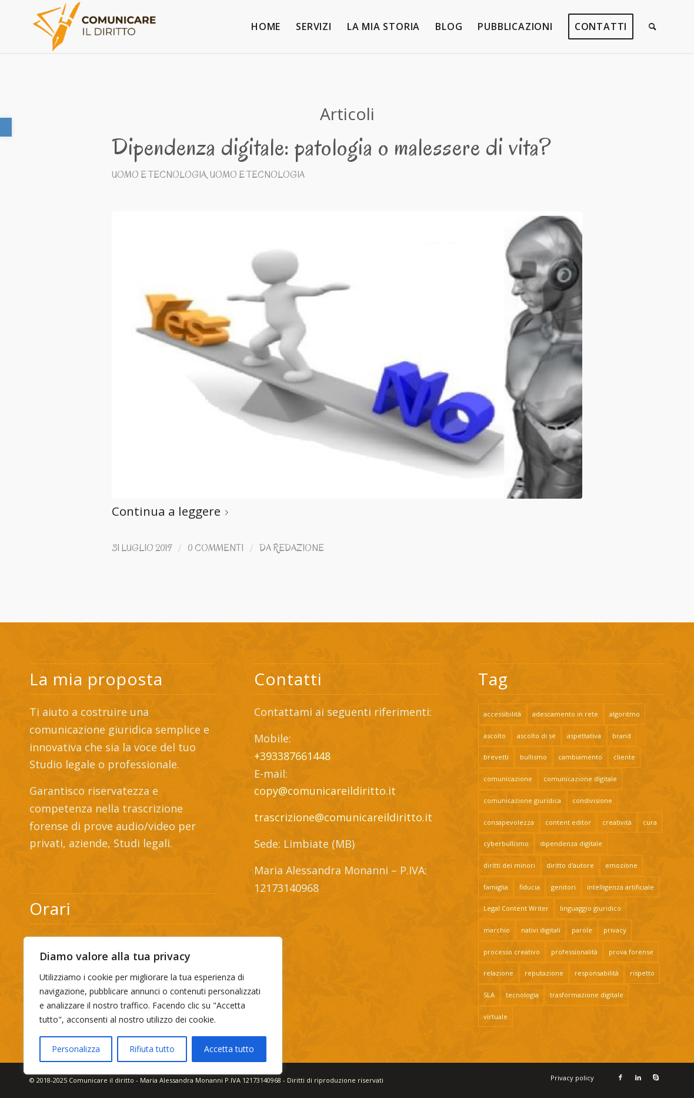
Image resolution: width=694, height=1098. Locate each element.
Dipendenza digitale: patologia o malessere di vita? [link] (331, 147)
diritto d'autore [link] (570, 865)
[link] (6, 127)
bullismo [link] (533, 756)
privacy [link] (614, 929)
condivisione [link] (592, 800)
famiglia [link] (495, 887)
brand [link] (621, 735)
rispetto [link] (642, 972)
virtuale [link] (495, 1016)
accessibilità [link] (502, 713)
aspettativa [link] (584, 735)
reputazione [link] (544, 972)
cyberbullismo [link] (506, 843)
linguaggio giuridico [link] (590, 908)
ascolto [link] (494, 735)
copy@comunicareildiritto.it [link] (325, 791)
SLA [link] (489, 994)
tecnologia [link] (522, 994)
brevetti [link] (496, 756)
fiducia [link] (529, 887)
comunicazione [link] (507, 778)
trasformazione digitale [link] (586, 994)
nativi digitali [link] (540, 929)
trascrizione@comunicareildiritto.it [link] (344, 817)
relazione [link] (498, 972)
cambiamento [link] (580, 756)
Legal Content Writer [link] (516, 908)
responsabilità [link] (597, 972)
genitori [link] (563, 887)
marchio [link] (496, 929)
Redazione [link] (298, 548)
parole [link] (582, 929)
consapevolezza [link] (508, 822)
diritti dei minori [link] (509, 865)
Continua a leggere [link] (172, 511)
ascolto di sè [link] (536, 735)
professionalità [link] (574, 951)
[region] (153, 1005)
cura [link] (650, 822)
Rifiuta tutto (152, 1048)
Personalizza (76, 1048)
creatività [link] (617, 822)
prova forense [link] (631, 951)
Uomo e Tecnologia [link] (159, 174)
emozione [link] (621, 865)
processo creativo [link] (511, 951)
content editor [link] (568, 822)
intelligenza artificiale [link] (620, 887)
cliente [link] (624, 756)
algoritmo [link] (624, 713)
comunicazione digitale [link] (580, 778)
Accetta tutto (229, 1048)
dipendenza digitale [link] (571, 843)
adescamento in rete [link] (565, 713)
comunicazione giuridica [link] (522, 800)
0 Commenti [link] (215, 548)
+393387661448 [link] (292, 756)
